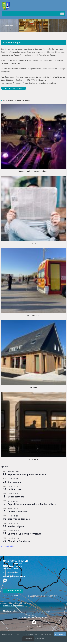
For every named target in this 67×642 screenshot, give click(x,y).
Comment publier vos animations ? (33, 171)
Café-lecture (14, 489)
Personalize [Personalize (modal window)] (28, 638)
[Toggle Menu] (62, 13)
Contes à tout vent (18, 511)
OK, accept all (60, 634)
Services (33, 387)
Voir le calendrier (7, 546)
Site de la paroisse (13, 88)
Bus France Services (19, 518)
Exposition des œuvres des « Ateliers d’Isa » (32, 504)
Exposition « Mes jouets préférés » (27, 474)
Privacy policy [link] (39, 638)
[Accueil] (1, 26)
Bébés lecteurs (16, 496)
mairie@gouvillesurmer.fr (14, 576)
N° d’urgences (33, 315)
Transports (33, 459)
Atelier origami (16, 526)
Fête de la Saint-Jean (19, 541)
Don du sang (15, 481)
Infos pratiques (9, 26)
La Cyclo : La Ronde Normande (24, 533)
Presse (34, 243)
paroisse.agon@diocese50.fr (13, 83)
